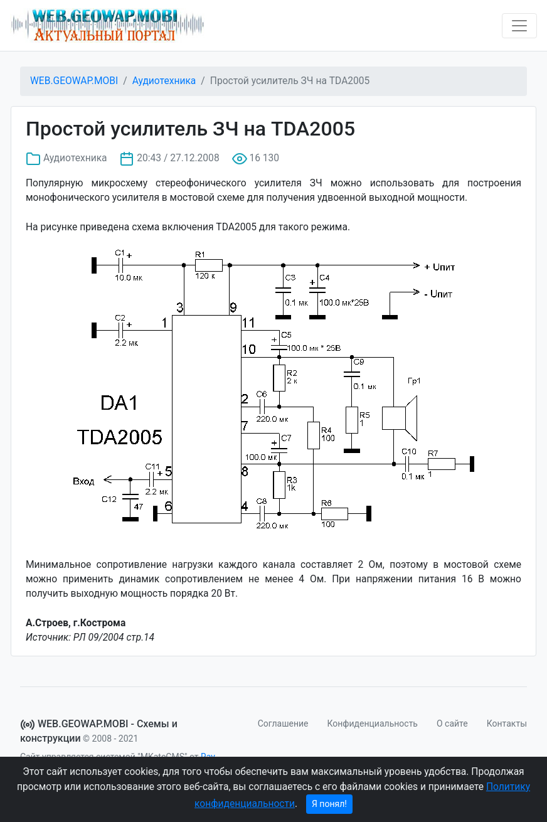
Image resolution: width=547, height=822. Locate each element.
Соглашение (283, 723)
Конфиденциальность (372, 723)
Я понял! (329, 804)
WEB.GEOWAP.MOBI (74, 81)
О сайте (452, 723)
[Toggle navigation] (519, 25)
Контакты (507, 723)
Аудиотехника (164, 81)
